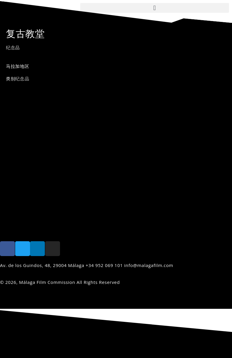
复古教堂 (25, 33)
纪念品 (13, 47)
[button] (154, 8)
